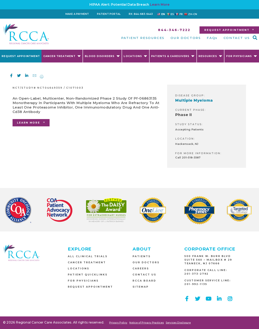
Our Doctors (146, 262)
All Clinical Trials (87, 256)
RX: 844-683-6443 (141, 13)
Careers (141, 268)
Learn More (160, 4)
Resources (210, 55)
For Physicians (241, 55)
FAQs (212, 38)
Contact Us (144, 274)
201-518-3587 (191, 157)
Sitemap (141, 286)
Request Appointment (21, 56)
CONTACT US (237, 38)
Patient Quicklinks (87, 274)
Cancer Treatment (62, 55)
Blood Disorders (102, 55)
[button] (255, 38)
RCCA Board (144, 280)
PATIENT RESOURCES (143, 38)
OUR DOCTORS (186, 38)
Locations (135, 55)
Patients (142, 256)
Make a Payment (77, 13)
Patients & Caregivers (173, 55)
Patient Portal (109, 13)
